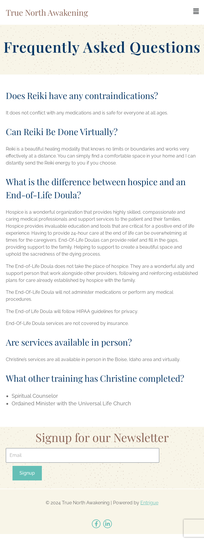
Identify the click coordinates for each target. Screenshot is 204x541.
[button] (196, 11)
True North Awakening (47, 12)
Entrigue (149, 502)
